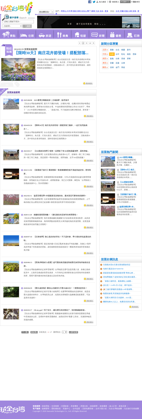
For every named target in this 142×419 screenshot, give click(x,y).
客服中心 (66, 409)
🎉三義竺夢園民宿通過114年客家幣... (118, 289)
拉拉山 (84, 11)
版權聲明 (45, 409)
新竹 (129, 50)
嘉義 (112, 58)
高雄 (123, 58)
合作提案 (76, 409)
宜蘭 (122, 11)
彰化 (123, 54)
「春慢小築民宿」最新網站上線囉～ (118, 281)
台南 (117, 58)
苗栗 (112, 54)
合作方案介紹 (101, 409)
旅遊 (44, 34)
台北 (117, 11)
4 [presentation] (90, 43)
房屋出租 (84, 406)
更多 (106, 11)
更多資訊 (135, 307)
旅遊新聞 (93, 406)
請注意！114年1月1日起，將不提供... (118, 285)
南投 (129, 54)
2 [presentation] (83, 43)
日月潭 (69, 11)
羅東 (93, 11)
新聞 (98, 34)
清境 (79, 11)
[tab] (79, 43)
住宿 (27, 34)
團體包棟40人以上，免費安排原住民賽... (119, 302)
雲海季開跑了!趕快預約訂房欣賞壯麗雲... (119, 277)
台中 (117, 54)
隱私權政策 (56, 409)
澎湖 (134, 11)
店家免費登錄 (87, 409)
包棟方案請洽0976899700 (113, 269)
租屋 (80, 34)
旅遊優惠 (103, 406)
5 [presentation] (93, 43)
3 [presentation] (86, 43)
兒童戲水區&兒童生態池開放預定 (116, 265)
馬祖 (123, 67)
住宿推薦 (55, 406)
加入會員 (102, 2)
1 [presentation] (79, 43)
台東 (130, 11)
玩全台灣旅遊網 (16, 8)
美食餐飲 (74, 406)
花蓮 (126, 11)
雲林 (134, 54)
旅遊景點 (45, 406)
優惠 (115, 34)
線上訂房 (113, 406)
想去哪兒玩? (44, 12)
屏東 (129, 58)
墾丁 (89, 11)
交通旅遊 (65, 406)
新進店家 (122, 406)
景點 (9, 34)
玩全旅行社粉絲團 (131, 409)
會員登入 (115, 2)
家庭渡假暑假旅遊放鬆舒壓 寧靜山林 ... (119, 273)
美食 (62, 34)
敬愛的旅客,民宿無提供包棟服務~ (116, 293)
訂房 (133, 34)
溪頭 (75, 11)
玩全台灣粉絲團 (115, 409)
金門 (117, 67)
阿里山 (64, 11)
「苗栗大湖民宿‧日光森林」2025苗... (118, 298)
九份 (97, 11)
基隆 (112, 50)
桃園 (123, 50)
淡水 (101, 11)
